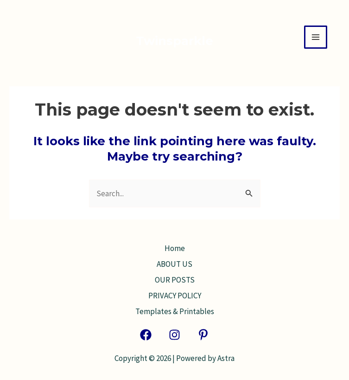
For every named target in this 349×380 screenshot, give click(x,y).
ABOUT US (174, 264)
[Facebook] (146, 335)
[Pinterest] (203, 335)
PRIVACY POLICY (174, 295)
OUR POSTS (175, 280)
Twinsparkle (174, 40)
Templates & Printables (174, 311)
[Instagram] (174, 335)
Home (175, 248)
